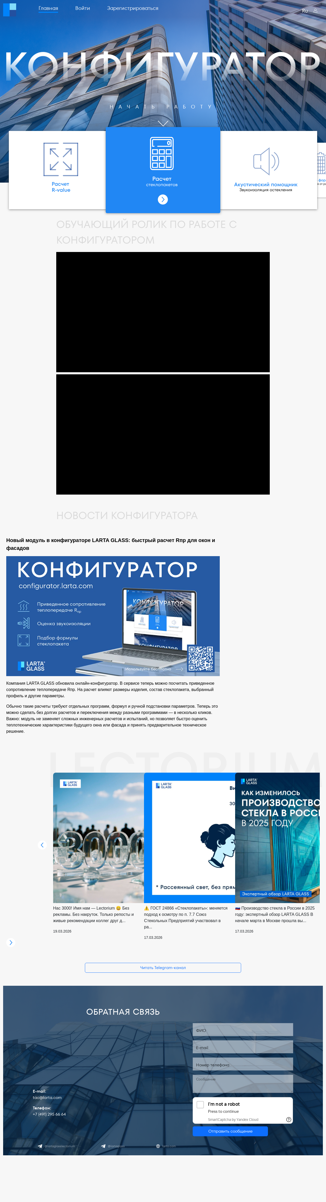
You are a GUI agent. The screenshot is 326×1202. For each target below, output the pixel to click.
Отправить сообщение (230, 1131)
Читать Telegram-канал (163, 968)
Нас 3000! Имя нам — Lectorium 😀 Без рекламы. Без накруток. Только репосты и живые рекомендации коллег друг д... (93, 914)
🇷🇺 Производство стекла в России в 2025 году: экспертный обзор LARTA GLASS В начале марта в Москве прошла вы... (275, 914)
